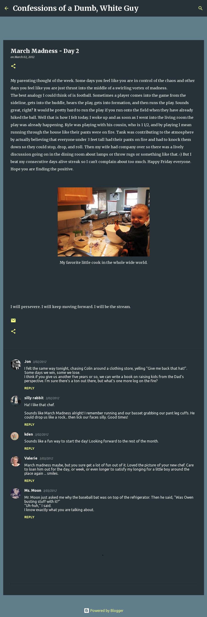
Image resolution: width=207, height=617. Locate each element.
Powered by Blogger (103, 610)
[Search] (145, 8)
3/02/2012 (39, 361)
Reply (29, 388)
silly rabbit (34, 398)
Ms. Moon (32, 490)
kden (28, 434)
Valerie (30, 458)
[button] (13, 66)
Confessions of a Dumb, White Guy (76, 8)
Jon (27, 361)
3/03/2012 (46, 458)
